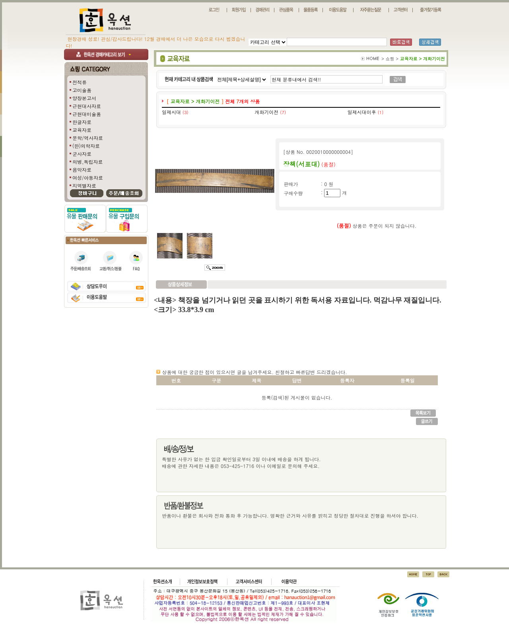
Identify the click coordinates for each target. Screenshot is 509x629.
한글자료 (81, 121)
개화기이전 (266, 112)
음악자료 (81, 169)
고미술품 (81, 90)
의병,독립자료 (87, 161)
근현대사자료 (86, 106)
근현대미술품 (86, 114)
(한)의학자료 (86, 145)
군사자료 (81, 153)
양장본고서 (84, 98)
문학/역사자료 (87, 137)
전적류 (79, 82)
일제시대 (171, 112)
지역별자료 (84, 185)
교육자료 (81, 129)
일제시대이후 (362, 112)
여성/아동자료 (87, 177)
